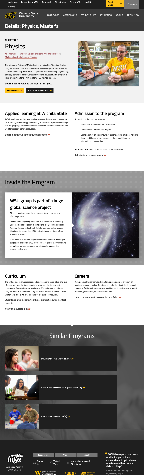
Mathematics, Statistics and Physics (21, 57)
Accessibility (57, 448)
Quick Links (115, 3)
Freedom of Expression (47, 445)
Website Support (89, 448)
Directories (60, 2)
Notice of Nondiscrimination (17, 448)
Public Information (72, 448)
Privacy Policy (87, 445)
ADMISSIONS (70, 15)
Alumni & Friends (113, 427)
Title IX (33, 448)
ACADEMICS (53, 15)
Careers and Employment (25, 445)
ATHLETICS (106, 15)
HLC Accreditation (32, 450)
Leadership (12, 2)
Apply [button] (88, 404)
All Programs (10, 54)
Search (132, 4)
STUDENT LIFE (88, 15)
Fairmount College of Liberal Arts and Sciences (39, 54)
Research (46, 2)
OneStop (11, 6)
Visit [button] (65, 404)
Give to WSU (75, 2)
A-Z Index (9, 445)
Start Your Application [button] (41, 90)
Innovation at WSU (29, 2)
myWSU (88, 2)
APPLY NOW (133, 15)
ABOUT (119, 15)
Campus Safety (44, 448)
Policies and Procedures (69, 445)
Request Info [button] (14, 90)
